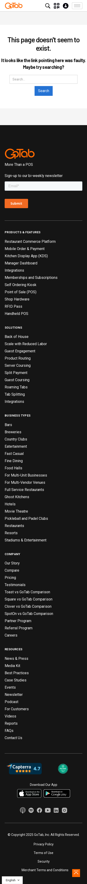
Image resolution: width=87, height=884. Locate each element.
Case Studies (15, 680)
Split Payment (16, 372)
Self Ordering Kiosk (20, 285)
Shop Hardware (17, 299)
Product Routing (18, 358)
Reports (11, 723)
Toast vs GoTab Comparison (27, 592)
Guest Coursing (17, 380)
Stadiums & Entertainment (25, 540)
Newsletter (14, 694)
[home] (14, 5)
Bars (8, 425)
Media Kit (12, 666)
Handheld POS (16, 313)
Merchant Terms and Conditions (45, 870)
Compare (12, 570)
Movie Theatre (16, 511)
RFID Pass (13, 306)
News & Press (16, 658)
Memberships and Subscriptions (31, 277)
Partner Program (18, 621)
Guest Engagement (20, 351)
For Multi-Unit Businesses (26, 475)
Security (44, 861)
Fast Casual (14, 453)
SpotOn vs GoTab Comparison (29, 613)
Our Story (12, 563)
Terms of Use (43, 853)
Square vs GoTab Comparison (28, 599)
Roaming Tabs (16, 387)
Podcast (11, 702)
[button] (77, 5)
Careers (11, 635)
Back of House (17, 336)
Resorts (11, 533)
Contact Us (13, 738)
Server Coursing (18, 365)
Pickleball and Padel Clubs (26, 518)
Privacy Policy (44, 844)
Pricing (10, 577)
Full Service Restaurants (24, 489)
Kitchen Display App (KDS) (26, 256)
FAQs (9, 730)
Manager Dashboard (21, 263)
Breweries (13, 432)
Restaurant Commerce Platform (30, 241)
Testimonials (15, 585)
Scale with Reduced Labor (26, 344)
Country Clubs (16, 439)
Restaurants (14, 526)
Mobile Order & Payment (25, 249)
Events (10, 687)
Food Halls (13, 468)
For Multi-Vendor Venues (25, 482)
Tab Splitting (15, 394)
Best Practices (17, 673)
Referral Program (18, 628)
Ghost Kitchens (17, 497)
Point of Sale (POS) (20, 292)
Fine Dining (14, 461)
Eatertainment (16, 446)
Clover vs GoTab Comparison (28, 606)
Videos (10, 716)
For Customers (17, 709)
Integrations (14, 270)
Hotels (10, 504)
